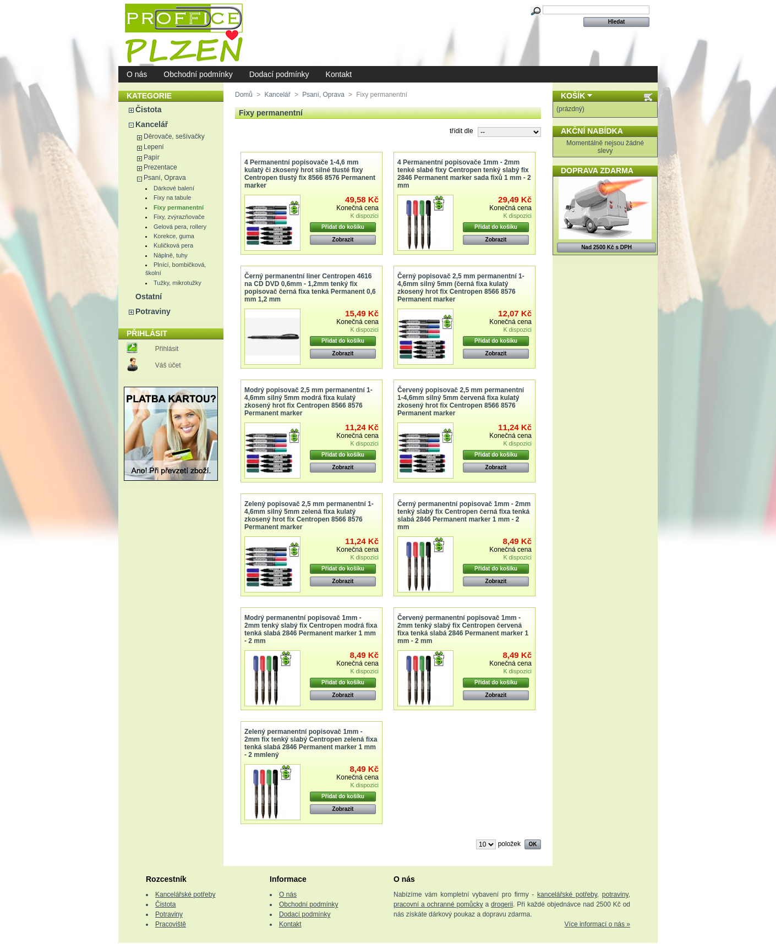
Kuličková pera (173, 245)
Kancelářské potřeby (185, 894)
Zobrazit (343, 240)
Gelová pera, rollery (180, 226)
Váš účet (168, 365)
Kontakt (339, 74)
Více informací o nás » (597, 924)
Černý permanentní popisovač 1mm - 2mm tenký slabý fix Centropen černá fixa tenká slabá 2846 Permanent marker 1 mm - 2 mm (464, 515)
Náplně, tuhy (171, 255)
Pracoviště (170, 924)
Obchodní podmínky (197, 74)
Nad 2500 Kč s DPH (606, 247)
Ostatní (148, 296)
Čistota (148, 109)
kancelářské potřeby (567, 894)
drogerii (502, 904)
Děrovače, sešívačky (174, 136)
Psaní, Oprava (165, 178)
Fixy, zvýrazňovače (179, 216)
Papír (152, 157)
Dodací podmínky (279, 74)
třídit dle (461, 131)
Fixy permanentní (179, 207)
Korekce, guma (174, 236)
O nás (137, 74)
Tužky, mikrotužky (177, 282)
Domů (244, 94)
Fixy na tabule (172, 197)
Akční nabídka (592, 131)
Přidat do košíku (342, 227)
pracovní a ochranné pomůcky (438, 904)
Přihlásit (167, 349)
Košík (573, 95)
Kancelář (151, 124)
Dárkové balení (174, 188)
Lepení (154, 147)
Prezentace (160, 167)
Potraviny (153, 311)
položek (509, 844)
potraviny (615, 894)
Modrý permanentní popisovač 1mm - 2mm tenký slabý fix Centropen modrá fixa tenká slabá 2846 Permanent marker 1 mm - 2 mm (310, 629)
